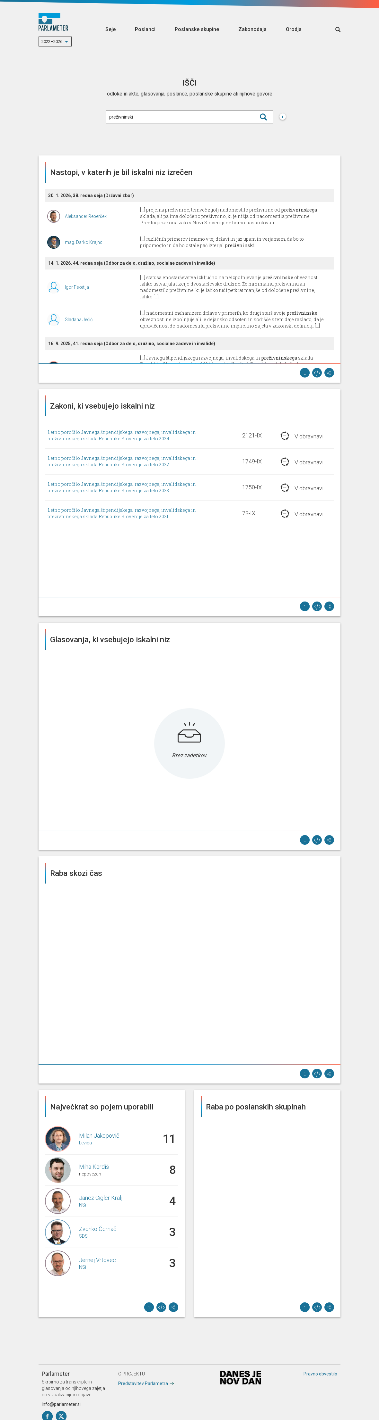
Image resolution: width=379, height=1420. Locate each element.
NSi (82, 1205)
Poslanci (145, 29)
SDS (83, 1236)
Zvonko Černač (97, 1228)
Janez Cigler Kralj (100, 1197)
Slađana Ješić (79, 319)
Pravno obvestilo (320, 1373)
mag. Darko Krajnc (83, 242)
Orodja (294, 29)
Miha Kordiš (94, 1166)
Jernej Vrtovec (97, 1260)
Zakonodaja (252, 29)
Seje (110, 29)
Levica (85, 1142)
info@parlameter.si (61, 1404)
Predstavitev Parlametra (143, 1383)
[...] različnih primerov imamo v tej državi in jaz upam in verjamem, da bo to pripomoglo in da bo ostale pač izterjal (222, 242)
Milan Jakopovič (99, 1135)
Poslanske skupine (197, 29)
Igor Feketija (77, 287)
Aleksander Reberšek (86, 216)
